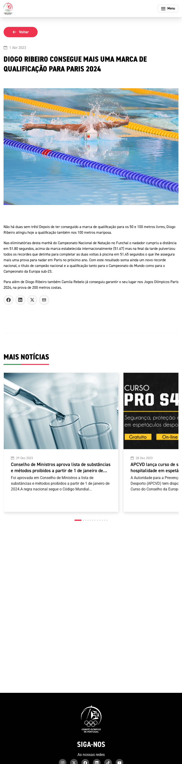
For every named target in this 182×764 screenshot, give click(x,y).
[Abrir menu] (168, 8)
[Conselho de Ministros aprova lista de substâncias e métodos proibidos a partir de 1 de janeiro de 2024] (61, 442)
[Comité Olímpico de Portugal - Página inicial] (8, 8)
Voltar (20, 32)
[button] (78, 520)
